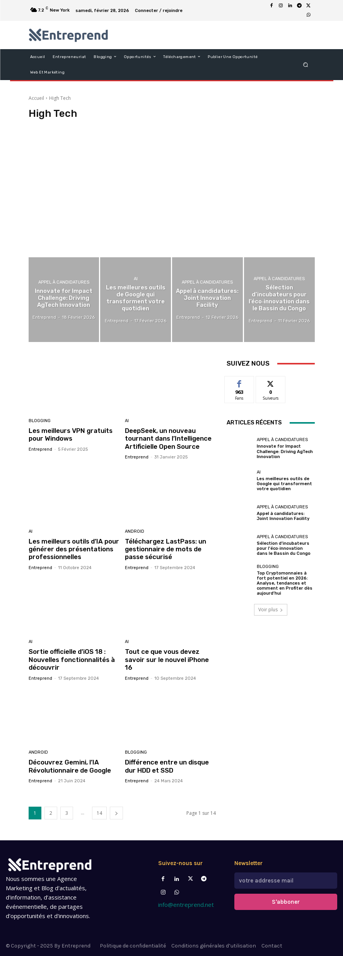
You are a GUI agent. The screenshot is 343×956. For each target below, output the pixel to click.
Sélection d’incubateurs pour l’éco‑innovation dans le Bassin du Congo (284, 548)
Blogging (40, 421)
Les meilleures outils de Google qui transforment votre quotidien (284, 483)
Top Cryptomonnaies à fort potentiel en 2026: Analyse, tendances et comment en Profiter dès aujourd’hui (284, 583)
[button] (305, 64)
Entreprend (40, 449)
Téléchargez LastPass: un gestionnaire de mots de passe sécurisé (165, 549)
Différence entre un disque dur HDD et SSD (167, 766)
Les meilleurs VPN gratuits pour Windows (71, 434)
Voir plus (270, 609)
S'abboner (286, 901)
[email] (285, 880)
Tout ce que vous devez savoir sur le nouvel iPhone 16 (167, 659)
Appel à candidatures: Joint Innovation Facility (283, 516)
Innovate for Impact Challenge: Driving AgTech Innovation (285, 451)
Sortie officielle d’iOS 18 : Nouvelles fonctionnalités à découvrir (72, 659)
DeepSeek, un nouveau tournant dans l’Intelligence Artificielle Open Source (168, 438)
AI (136, 279)
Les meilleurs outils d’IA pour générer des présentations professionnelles (74, 549)
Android (134, 531)
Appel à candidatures (63, 282)
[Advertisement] (172, 189)
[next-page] (116, 813)
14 (99, 813)
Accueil (36, 98)
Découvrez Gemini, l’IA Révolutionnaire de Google (70, 766)
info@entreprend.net (186, 904)
